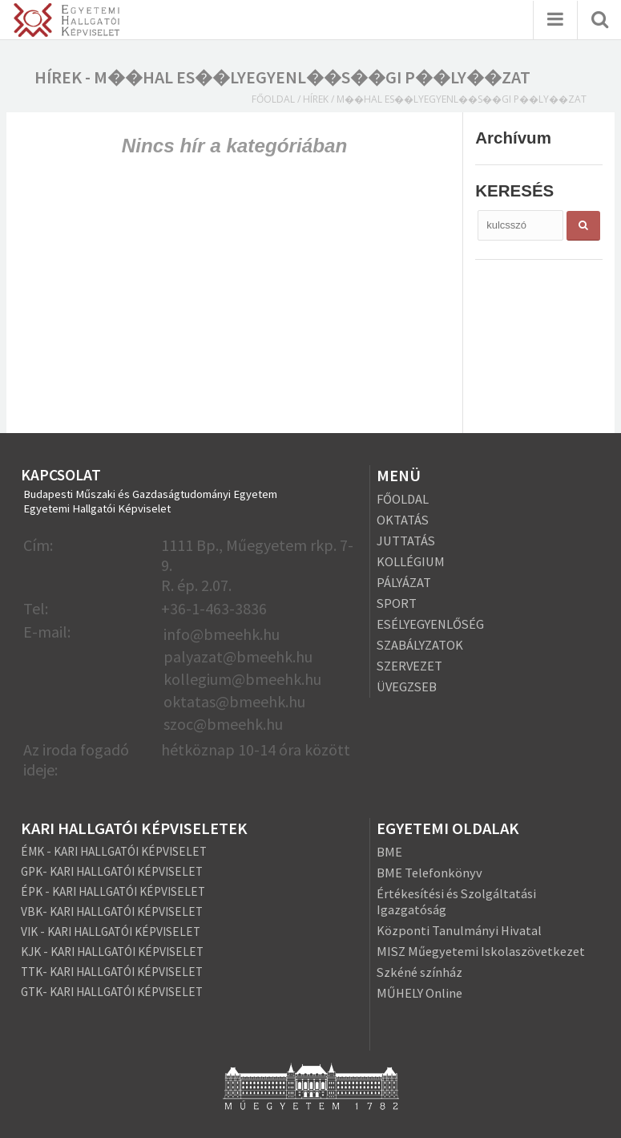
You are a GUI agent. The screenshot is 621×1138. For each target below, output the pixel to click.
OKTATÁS (403, 520)
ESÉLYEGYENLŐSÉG (430, 624)
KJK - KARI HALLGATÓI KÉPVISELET (112, 951)
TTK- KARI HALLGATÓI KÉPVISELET (112, 971)
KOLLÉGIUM (411, 561)
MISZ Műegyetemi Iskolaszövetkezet (481, 951)
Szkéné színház (419, 972)
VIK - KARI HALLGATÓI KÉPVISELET (110, 931)
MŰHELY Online (419, 993)
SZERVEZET (409, 666)
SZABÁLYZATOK (420, 645)
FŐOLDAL (403, 499)
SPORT (397, 603)
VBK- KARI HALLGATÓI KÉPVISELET (112, 911)
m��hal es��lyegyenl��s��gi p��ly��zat (462, 99)
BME (389, 852)
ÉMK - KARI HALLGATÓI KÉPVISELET (114, 851)
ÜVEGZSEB (407, 686)
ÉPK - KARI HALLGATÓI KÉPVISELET (113, 891)
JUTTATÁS (406, 541)
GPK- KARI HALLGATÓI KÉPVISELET (112, 871)
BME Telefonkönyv (429, 873)
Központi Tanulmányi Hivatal (459, 930)
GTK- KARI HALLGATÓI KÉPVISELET (112, 991)
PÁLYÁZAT (404, 582)
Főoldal (273, 99)
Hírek (316, 99)
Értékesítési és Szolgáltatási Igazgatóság (456, 901)
